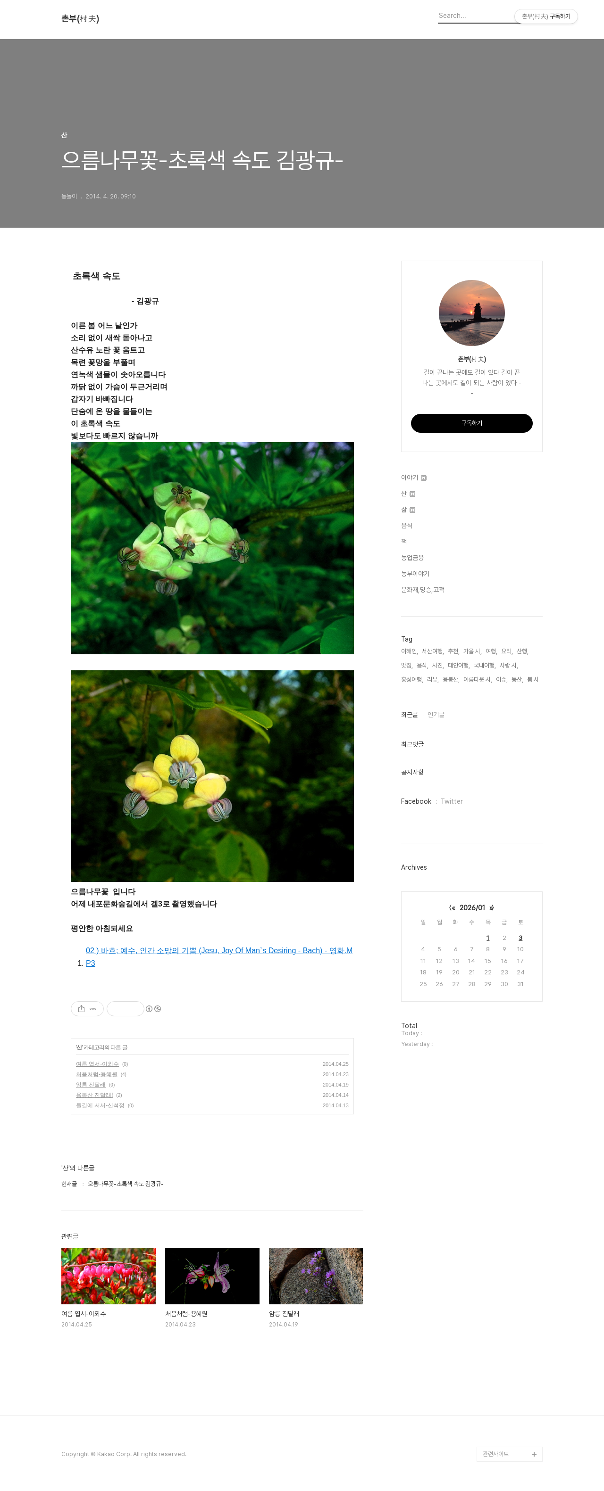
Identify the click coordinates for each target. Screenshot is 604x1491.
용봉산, (451, 679)
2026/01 (472, 908)
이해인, (409, 651)
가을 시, (472, 651)
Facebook (416, 801)
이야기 (414, 477)
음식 (406, 525)
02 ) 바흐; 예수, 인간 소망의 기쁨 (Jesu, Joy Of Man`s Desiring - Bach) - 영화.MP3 (219, 957)
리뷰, (433, 679)
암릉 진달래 (91, 1084)
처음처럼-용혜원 (96, 1074)
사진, (438, 665)
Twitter (452, 801)
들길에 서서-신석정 (100, 1105)
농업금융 (412, 557)
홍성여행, (412, 679)
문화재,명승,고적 (423, 589)
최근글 (409, 714)
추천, (454, 651)
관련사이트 (496, 1454)
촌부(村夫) (80, 19)
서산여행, (433, 651)
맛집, (407, 665)
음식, (422, 665)
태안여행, (459, 665)
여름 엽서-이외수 (97, 1064)
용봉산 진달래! (94, 1095)
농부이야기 (415, 573)
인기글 (436, 714)
